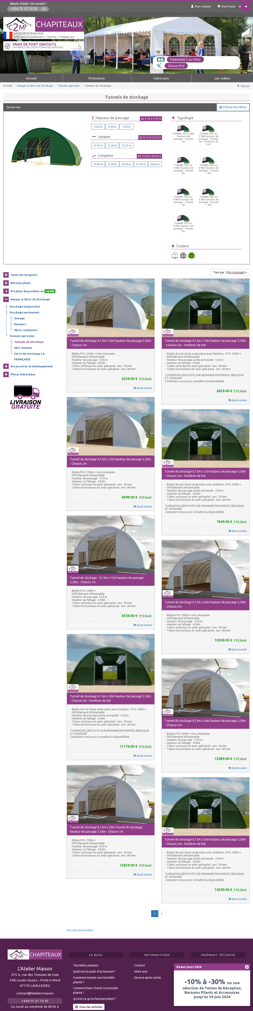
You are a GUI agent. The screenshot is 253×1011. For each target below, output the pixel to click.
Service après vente (147, 919)
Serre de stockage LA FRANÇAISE (29, 297)
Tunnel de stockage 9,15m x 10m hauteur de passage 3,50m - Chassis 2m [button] (110, 284)
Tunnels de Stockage (29, 283)
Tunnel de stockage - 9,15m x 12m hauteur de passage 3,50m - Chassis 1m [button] (107, 521)
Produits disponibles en (32, 233)
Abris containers (26, 271)
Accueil (31, 78)
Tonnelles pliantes (85, 907)
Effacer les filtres (233, 106)
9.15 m (98, 144)
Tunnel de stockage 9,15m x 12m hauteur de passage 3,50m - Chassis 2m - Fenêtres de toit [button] (205, 415)
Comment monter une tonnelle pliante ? (94, 921)
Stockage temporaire (24, 247)
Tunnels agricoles (69, 85)
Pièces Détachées (23, 315)
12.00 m (112, 163)
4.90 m (112, 126)
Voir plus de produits (80, 871)
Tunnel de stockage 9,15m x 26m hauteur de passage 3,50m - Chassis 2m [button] (205, 664)
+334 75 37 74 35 (24, 9)
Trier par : (230, 214)
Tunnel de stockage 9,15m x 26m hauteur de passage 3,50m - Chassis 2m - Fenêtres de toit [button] (205, 783)
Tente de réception (24, 216)
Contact (139, 907)
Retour (245, 85)
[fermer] (247, 967)
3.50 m (98, 126)
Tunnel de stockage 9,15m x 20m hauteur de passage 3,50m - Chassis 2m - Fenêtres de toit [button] (110, 640)
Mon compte (195, 6)
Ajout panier (142, 329)
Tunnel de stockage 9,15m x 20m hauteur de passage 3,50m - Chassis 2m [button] (205, 546)
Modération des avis (77, 1000)
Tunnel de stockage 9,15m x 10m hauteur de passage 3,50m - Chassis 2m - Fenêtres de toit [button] (205, 284)
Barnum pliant (20, 224)
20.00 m (126, 163)
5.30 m (126, 126)
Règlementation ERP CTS (31, 1000)
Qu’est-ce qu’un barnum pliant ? (94, 940)
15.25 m (126, 144)
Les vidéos (222, 78)
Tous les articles (88, 948)
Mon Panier (225, 7)
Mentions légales (118, 1000)
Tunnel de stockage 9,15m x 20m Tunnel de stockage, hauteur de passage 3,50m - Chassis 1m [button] (106, 771)
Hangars (20, 265)
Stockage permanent (24, 253)
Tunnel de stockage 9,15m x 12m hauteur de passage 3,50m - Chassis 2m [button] (110, 403)
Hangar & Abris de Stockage (35, 85)
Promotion (97, 78)
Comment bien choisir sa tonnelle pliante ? (95, 932)
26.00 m (155, 163)
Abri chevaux (23, 289)
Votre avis (161, 78)
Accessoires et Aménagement (31, 307)
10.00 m (98, 163)
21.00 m (141, 163)
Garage (19, 259)
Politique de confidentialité (163, 1000)
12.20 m (112, 144)
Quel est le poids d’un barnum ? (94, 913)
